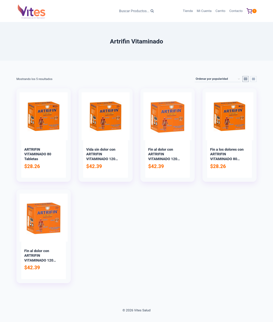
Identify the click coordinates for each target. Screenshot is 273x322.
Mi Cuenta (204, 11)
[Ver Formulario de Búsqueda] (136, 11)
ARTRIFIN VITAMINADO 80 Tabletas (37, 154)
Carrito (220, 11)
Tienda (188, 11)
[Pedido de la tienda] (218, 79)
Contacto (236, 11)
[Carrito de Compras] (252, 11)
